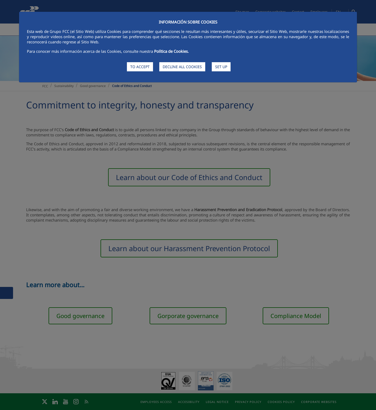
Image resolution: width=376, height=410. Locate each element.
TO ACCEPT (140, 66)
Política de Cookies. (171, 51)
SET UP (221, 66)
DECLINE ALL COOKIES (182, 66)
